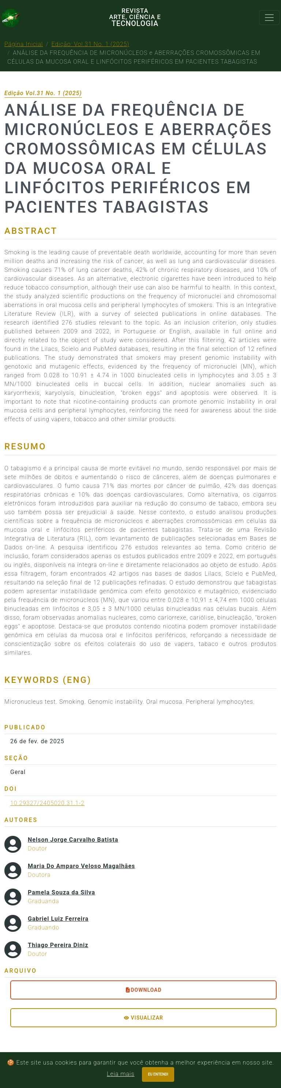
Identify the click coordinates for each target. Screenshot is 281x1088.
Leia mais (120, 1073)
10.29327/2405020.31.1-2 (47, 803)
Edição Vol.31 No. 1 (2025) (43, 93)
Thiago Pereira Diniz (58, 945)
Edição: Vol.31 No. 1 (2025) (91, 44)
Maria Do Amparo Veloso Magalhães (81, 866)
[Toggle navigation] (269, 17)
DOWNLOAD (143, 990)
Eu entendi (158, 1074)
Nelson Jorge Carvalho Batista (73, 839)
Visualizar (143, 1018)
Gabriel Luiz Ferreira (58, 918)
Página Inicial (23, 44)
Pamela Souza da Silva (61, 892)
